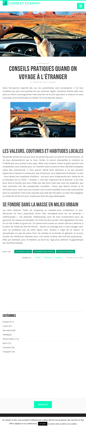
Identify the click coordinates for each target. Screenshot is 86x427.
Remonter (43, 404)
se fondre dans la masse (44, 251)
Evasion (52, 82)
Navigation (80, 6)
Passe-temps (8, 339)
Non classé (7, 330)
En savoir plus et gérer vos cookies (62, 423)
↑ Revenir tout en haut (74, 257)
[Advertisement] (43, 292)
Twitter (38, 257)
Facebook (48, 257)
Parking (6, 334)
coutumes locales (23, 251)
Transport (7, 351)
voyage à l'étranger (65, 251)
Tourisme (7, 347)
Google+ (58, 257)
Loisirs (5, 326)
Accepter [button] (43, 424)
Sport (5, 343)
